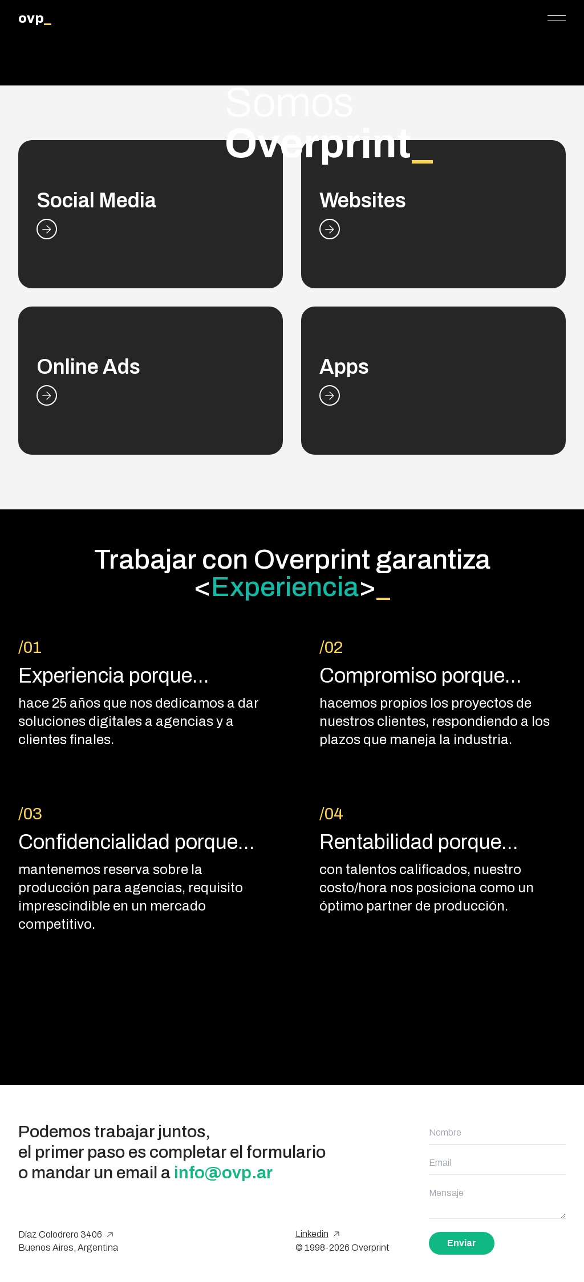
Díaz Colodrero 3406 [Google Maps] (65, 1234)
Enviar (461, 1243)
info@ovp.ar (223, 1172)
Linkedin (317, 1234)
